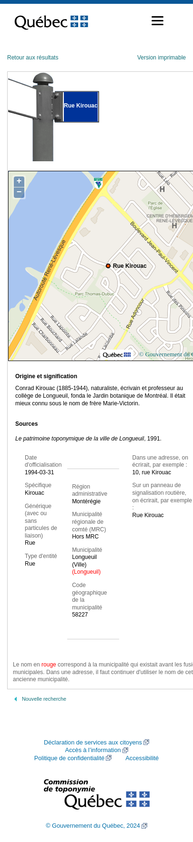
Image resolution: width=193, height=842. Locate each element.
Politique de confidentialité (69, 758)
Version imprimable (161, 57)
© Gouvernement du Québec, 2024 (93, 825)
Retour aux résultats (32, 57)
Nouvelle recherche (44, 699)
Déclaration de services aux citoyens (93, 742)
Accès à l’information (93, 750)
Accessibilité (142, 758)
